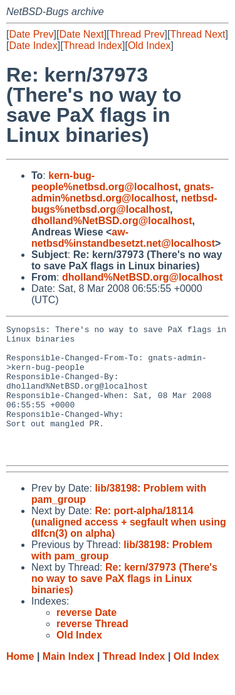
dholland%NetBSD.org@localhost (111, 220)
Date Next (81, 34)
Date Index (33, 45)
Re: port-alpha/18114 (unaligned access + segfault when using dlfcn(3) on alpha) (128, 548)
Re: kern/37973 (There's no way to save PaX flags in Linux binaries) (124, 605)
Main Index (69, 682)
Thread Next (197, 34)
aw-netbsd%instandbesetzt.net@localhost (123, 238)
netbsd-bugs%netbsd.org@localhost (124, 204)
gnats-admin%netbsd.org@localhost (122, 192)
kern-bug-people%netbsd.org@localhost (104, 181)
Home (20, 682)
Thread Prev (137, 34)
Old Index (149, 45)
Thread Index (92, 45)
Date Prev (31, 34)
